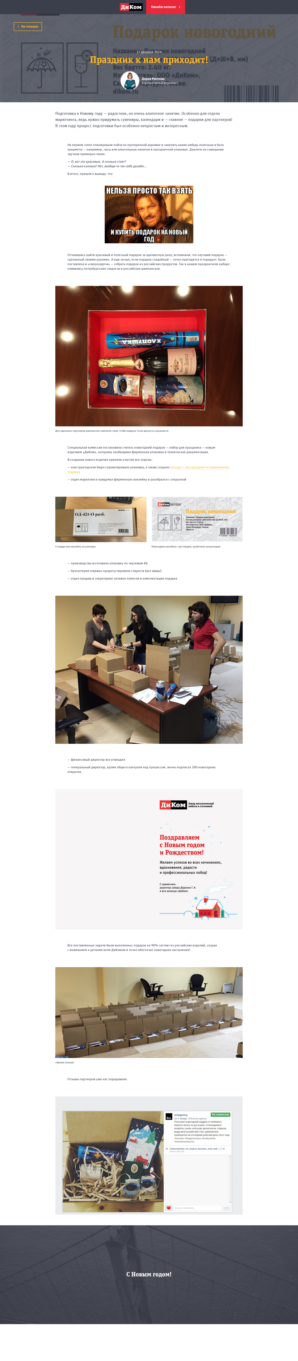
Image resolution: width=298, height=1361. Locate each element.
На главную (27, 26)
